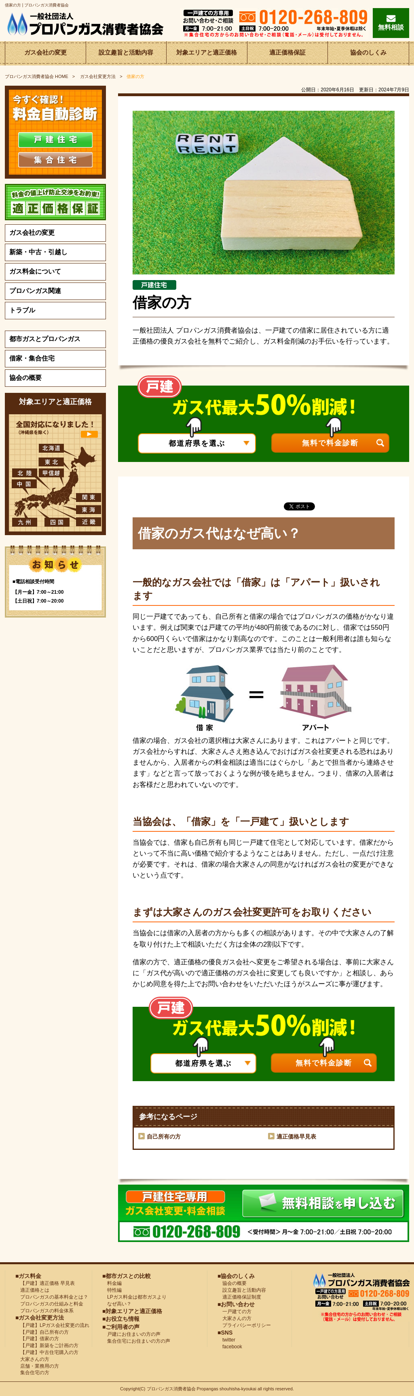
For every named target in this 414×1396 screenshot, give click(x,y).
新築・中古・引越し (38, 252)
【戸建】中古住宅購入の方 (46, 1352)
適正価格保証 (287, 53)
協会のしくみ (368, 53)
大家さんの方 (32, 1359)
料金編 (112, 1283)
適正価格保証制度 (239, 1297)
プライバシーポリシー (244, 1325)
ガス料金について (35, 271)
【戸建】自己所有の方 (42, 1332)
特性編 (112, 1290)
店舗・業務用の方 (37, 1366)
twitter (226, 1340)
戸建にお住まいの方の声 (131, 1334)
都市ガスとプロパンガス (44, 338)
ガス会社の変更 (45, 53)
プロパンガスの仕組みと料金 (49, 1304)
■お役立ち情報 (120, 1319)
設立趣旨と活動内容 (126, 53)
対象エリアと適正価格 (206, 53)
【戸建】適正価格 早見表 (45, 1283)
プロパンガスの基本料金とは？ (51, 1297)
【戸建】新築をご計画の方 (46, 1345)
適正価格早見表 (296, 1136)
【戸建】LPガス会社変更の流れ (52, 1325)
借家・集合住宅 (32, 358)
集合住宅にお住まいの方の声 (136, 1341)
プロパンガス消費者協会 (172, 1388)
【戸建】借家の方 (37, 1338)
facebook (230, 1347)
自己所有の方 (164, 1136)
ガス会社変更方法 (98, 76)
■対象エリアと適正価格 (132, 1311)
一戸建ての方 (237, 1311)
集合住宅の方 (32, 1372)
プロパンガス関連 (35, 290)
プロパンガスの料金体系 (44, 1311)
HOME (36, 76)
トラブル (22, 310)
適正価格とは (32, 1290)
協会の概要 (25, 377)
